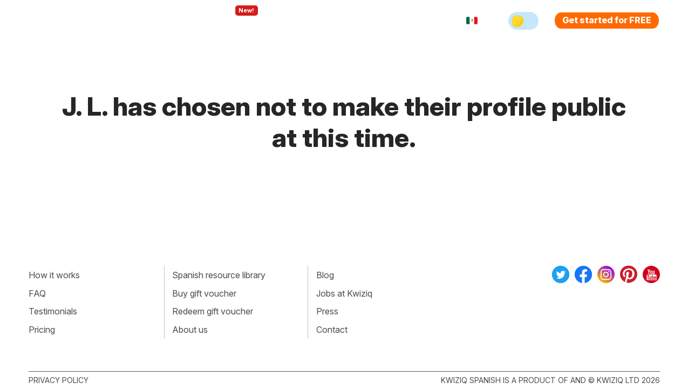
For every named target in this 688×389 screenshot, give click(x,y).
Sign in (401, 20)
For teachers (298, 20)
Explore (235, 20)
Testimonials (53, 311)
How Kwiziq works (161, 20)
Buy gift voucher (204, 293)
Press (327, 311)
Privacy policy (58, 380)
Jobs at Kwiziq (344, 293)
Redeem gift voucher (212, 311)
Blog (325, 275)
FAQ (37, 293)
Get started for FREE (606, 20)
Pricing (357, 20)
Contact (332, 329)
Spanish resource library (218, 275)
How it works (54, 275)
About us (190, 329)
